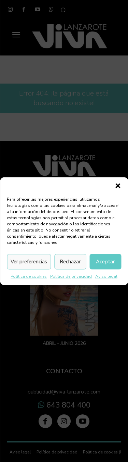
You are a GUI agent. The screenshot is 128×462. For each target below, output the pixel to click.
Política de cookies (29, 276)
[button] (117, 185)
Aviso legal (106, 276)
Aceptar (105, 261)
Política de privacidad (71, 276)
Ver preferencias (29, 261)
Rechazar (70, 261)
